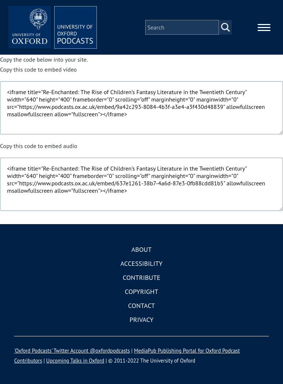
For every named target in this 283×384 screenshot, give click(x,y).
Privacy (141, 319)
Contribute (141, 277)
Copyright (141, 291)
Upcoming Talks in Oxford (75, 360)
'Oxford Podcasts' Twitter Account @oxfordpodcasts (72, 350)
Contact (141, 305)
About (141, 249)
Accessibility (141, 263)
